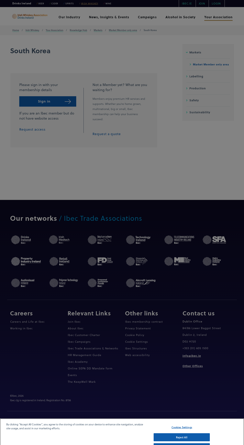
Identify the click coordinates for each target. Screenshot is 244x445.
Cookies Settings (182, 433)
